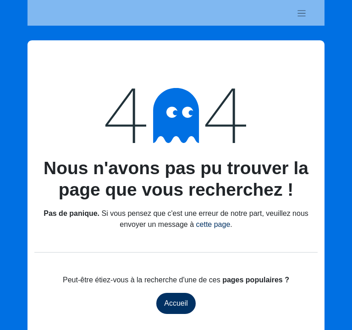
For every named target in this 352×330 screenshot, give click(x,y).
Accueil (176, 303)
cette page (213, 224)
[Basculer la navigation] (302, 13)
